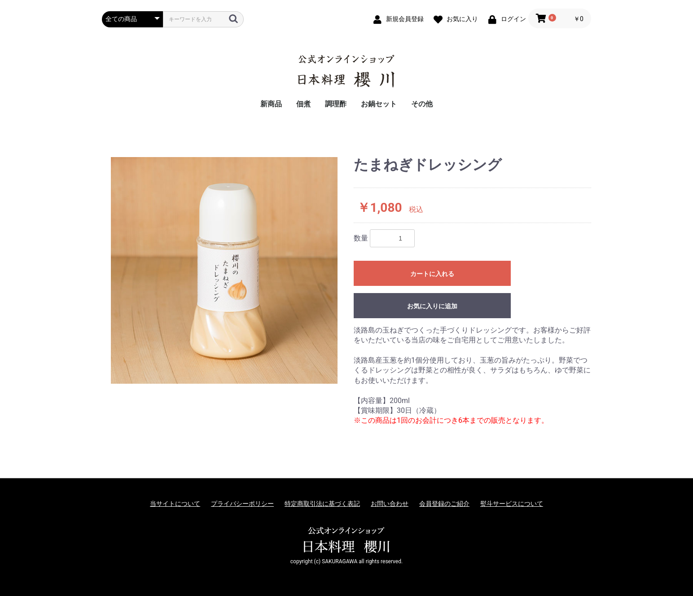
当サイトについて (175, 503)
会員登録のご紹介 (444, 503)
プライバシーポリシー (242, 503)
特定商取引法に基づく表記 (322, 503)
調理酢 (335, 104)
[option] (224, 270)
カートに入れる (432, 273)
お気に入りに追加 (432, 306)
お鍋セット (379, 104)
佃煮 (303, 104)
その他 (422, 104)
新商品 (271, 104)
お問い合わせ (389, 503)
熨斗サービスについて (511, 503)
